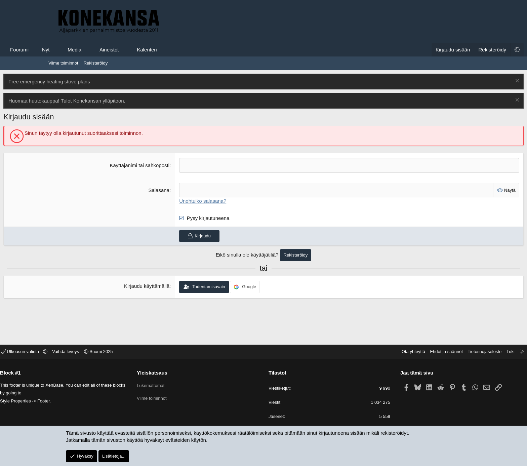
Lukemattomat (176, 384)
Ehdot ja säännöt (396, 352)
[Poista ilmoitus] (471, 81)
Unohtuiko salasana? (218, 200)
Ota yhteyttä (363, 352)
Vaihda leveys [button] (115, 352)
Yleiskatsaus (177, 373)
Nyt (91, 49)
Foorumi (64, 49)
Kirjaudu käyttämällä (162, 286)
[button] (100, 49)
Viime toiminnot (63, 63)
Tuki (460, 352)
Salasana (174, 190)
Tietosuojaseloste (435, 352)
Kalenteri (192, 49)
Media (119, 49)
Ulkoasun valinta (70, 352)
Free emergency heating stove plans (94, 81)
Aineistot (154, 49)
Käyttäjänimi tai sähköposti (155, 165)
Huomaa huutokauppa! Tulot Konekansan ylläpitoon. (111, 101)
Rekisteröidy (96, 63)
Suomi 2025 (148, 352)
